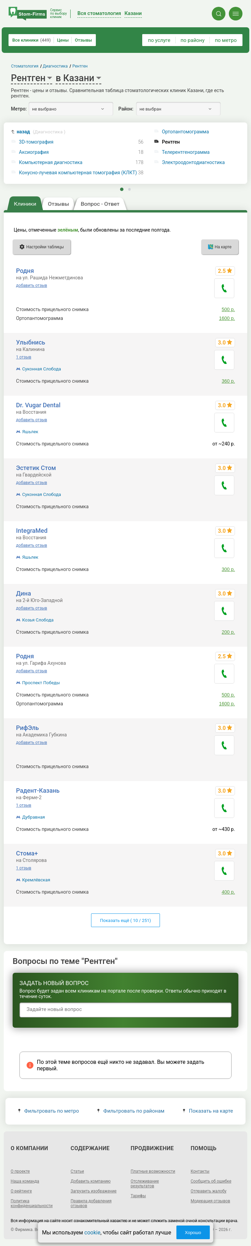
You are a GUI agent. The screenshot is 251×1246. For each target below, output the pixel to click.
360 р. (228, 381)
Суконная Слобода (41, 368)
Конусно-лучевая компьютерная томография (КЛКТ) (78, 172)
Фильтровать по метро (48, 1111)
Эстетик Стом (36, 467)
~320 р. (227, 766)
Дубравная (33, 817)
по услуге (159, 40)
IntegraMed (31, 530)
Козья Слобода (38, 619)
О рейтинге (21, 1191)
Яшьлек (30, 431)
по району (192, 40)
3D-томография (36, 142)
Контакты (200, 1171)
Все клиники (31, 40)
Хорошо (193, 1232)
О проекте (20, 1171)
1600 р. (227, 318)
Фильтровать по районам (130, 1111)
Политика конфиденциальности (32, 1203)
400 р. (228, 892)
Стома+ (27, 853)
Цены (63, 40)
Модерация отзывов (210, 1201)
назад (41, 131)
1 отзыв (23, 357)
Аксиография (34, 152)
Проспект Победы (41, 682)
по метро (226, 40)
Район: (125, 109)
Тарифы (138, 1195)
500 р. (228, 309)
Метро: (19, 109)
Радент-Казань (38, 790)
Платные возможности (153, 1171)
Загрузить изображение (94, 1191)
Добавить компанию (90, 1181)
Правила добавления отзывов (91, 1203)
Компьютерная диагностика (51, 162)
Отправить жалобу (208, 1191)
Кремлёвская (36, 879)
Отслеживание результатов (145, 1183)
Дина (23, 593)
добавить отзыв (31, 285)
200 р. (228, 632)
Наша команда (25, 1181)
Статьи (77, 1171)
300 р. (228, 506)
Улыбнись (30, 342)
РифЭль (27, 727)
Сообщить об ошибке (211, 1181)
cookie (92, 1232)
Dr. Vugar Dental (38, 405)
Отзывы (83, 40)
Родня (25, 270)
